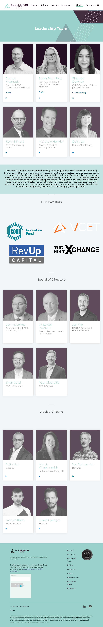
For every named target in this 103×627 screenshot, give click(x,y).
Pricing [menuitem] (70, 565)
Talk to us (90, 5)
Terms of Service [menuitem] (24, 606)
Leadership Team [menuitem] (72, 560)
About (79, 5)
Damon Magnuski (13, 80)
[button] (85, 607)
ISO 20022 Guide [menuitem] (71, 583)
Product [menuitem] (70, 550)
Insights (54, 5)
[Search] (98, 5)
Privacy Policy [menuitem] (14, 606)
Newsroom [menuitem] (71, 588)
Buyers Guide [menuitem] (72, 578)
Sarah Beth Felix (50, 78)
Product (34, 5)
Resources (67, 5)
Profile (8, 93)
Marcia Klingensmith (48, 466)
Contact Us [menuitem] (71, 569)
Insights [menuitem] (70, 573)
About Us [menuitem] (71, 554)
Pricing (44, 5)
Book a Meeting (79, 93)
